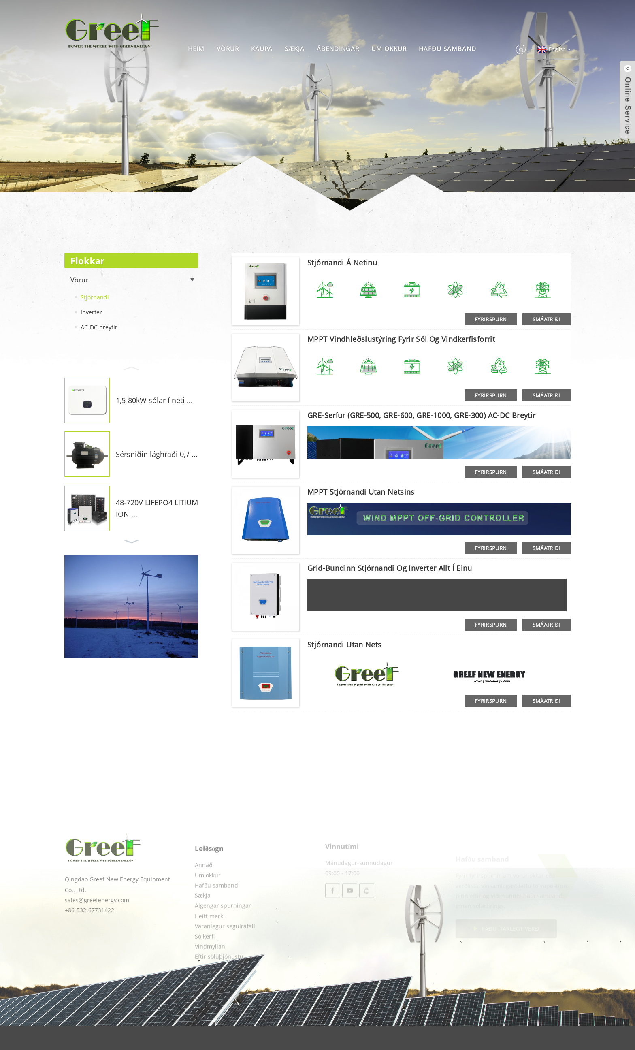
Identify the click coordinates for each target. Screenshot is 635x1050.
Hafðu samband (447, 49)
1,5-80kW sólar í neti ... (154, 400)
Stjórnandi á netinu (342, 262)
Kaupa (262, 49)
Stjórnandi (95, 297)
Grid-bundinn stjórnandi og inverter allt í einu (389, 568)
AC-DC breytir (99, 327)
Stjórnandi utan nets (344, 644)
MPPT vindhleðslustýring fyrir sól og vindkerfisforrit (401, 339)
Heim (196, 49)
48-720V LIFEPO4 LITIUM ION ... (157, 508)
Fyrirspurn (491, 319)
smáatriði (546, 319)
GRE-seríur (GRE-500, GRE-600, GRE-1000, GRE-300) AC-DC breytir (421, 415)
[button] (131, 367)
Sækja (295, 49)
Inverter (91, 312)
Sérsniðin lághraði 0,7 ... (157, 454)
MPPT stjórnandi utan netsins (361, 492)
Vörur (228, 49)
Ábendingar (338, 49)
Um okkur (389, 49)
